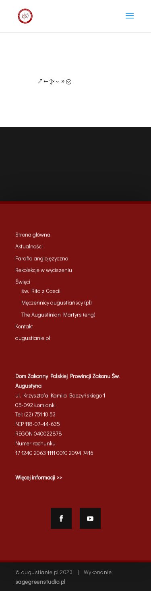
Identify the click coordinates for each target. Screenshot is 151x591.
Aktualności (29, 248)
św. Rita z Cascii (40, 292)
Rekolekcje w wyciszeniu (43, 271)
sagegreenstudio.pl (40, 581)
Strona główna (32, 236)
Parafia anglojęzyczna (41, 260)
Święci (22, 283)
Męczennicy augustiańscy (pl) (56, 304)
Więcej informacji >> (38, 479)
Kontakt (24, 328)
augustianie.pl (32, 340)
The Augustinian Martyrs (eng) (58, 316)
